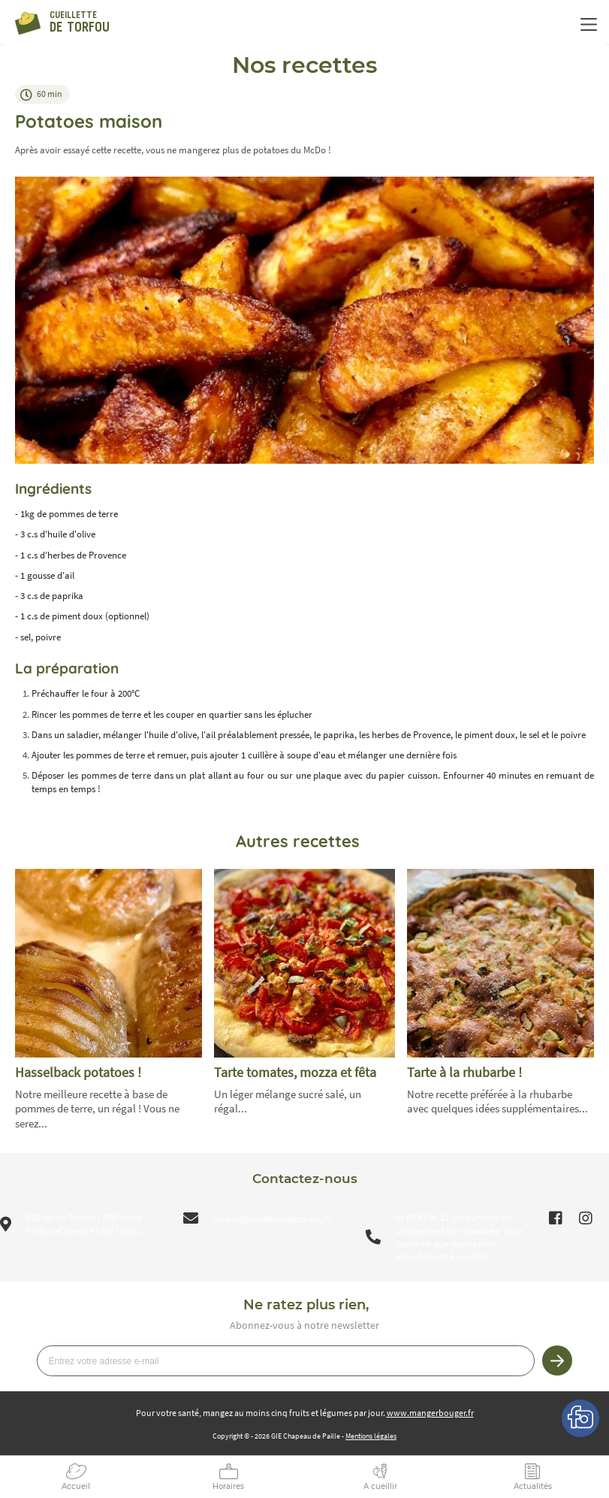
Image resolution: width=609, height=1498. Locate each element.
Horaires (228, 1486)
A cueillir (380, 1486)
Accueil (76, 1486)
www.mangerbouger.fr (430, 1412)
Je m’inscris (557, 1360)
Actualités (533, 1486)
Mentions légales (370, 1436)
